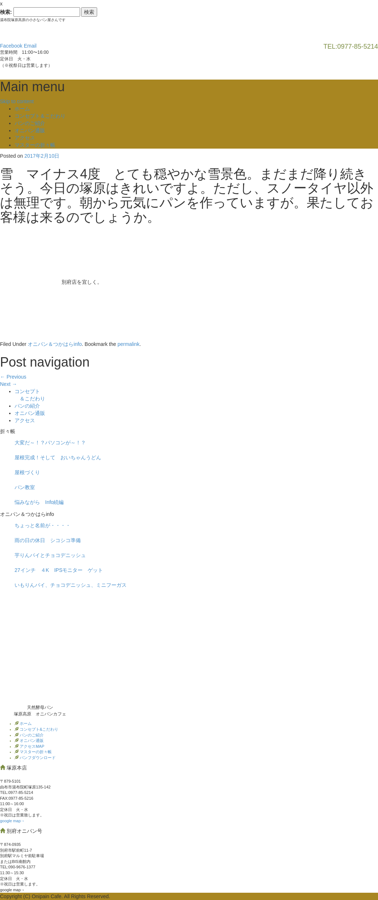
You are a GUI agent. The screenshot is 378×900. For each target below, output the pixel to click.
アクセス (25, 138)
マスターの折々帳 (35, 145)
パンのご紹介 (30, 123)
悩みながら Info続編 (39, 502)
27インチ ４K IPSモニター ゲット (59, 570)
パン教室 (25, 487)
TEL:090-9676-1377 (17, 867)
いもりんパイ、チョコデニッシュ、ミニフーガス (71, 585)
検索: (6, 12)
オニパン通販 (30, 130)
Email (30, 46)
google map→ (12, 821)
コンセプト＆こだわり (40, 116)
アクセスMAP (31, 746)
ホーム (22, 109)
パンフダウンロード (37, 757)
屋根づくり (27, 472)
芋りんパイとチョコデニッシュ (50, 555)
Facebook (11, 46)
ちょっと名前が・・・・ (43, 525)
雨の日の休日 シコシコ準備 (48, 540)
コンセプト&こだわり (38, 729)
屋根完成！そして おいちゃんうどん (58, 457)
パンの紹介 (27, 406)
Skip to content (17, 101)
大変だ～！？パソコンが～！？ (50, 442)
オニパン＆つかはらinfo (55, 344)
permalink (129, 344)
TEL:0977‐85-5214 (16, 792)
